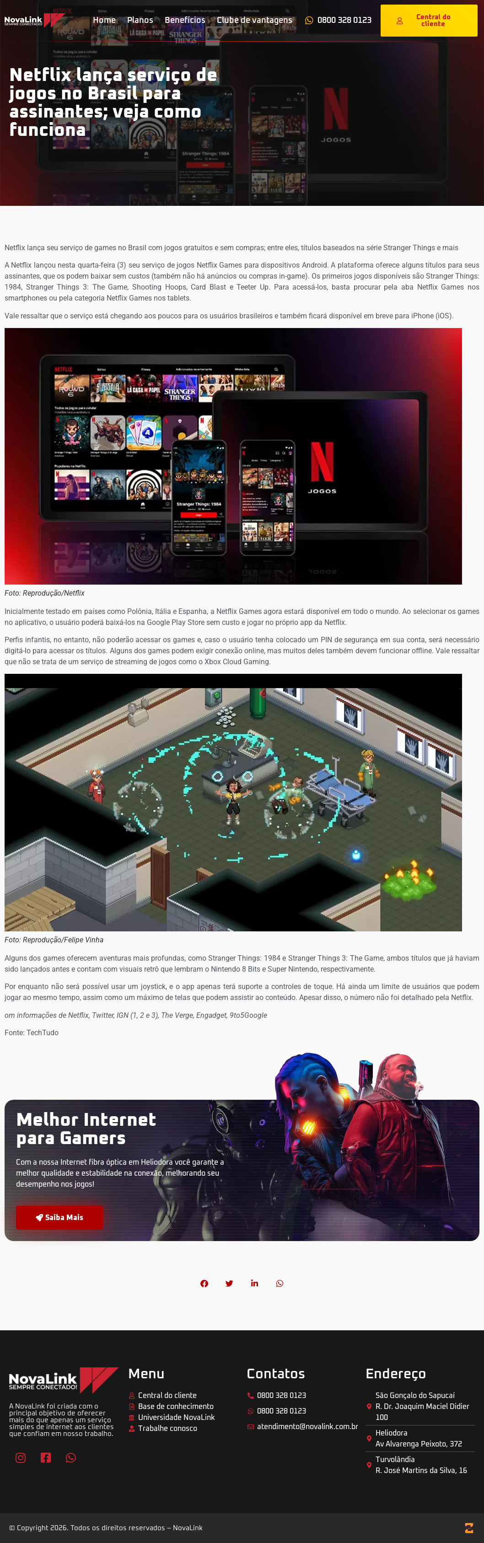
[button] (204, 1283)
